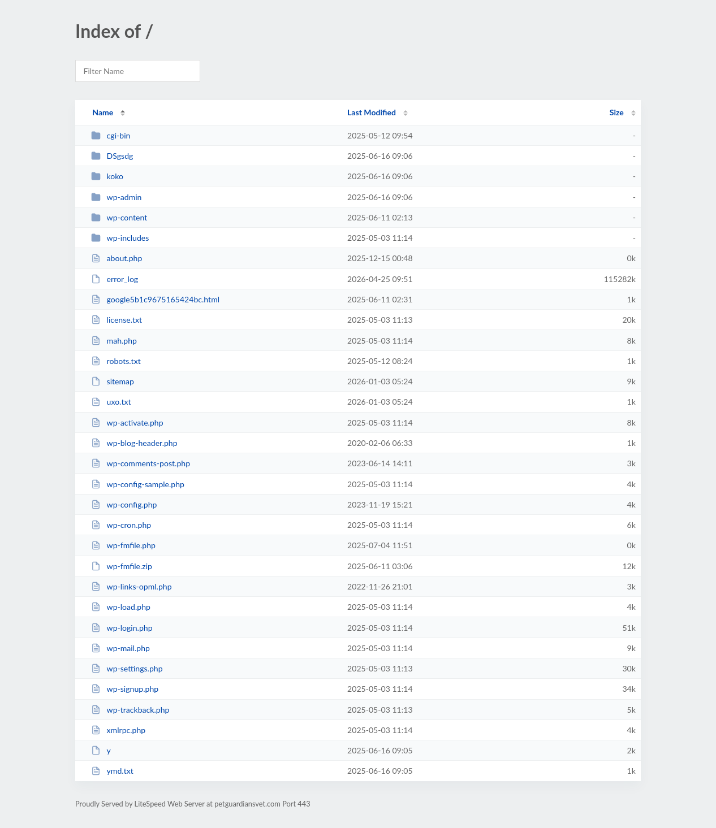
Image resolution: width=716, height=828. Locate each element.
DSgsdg (112, 156)
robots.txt (116, 361)
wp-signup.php (124, 688)
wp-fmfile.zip (121, 566)
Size (617, 112)
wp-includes (120, 237)
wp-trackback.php (130, 709)
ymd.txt (112, 770)
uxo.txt (111, 401)
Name (102, 112)
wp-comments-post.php (140, 463)
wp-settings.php (126, 668)
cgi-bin (110, 135)
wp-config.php (124, 504)
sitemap (112, 381)
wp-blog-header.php (134, 443)
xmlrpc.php (118, 730)
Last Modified (371, 112)
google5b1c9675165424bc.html (155, 299)
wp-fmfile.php (123, 545)
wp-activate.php (127, 422)
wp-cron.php (121, 525)
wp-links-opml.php (131, 586)
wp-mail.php (120, 648)
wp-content (119, 217)
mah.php (114, 340)
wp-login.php (121, 627)
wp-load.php (120, 607)
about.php (116, 258)
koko (107, 176)
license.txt (116, 319)
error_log (114, 279)
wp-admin (116, 197)
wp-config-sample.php (137, 484)
